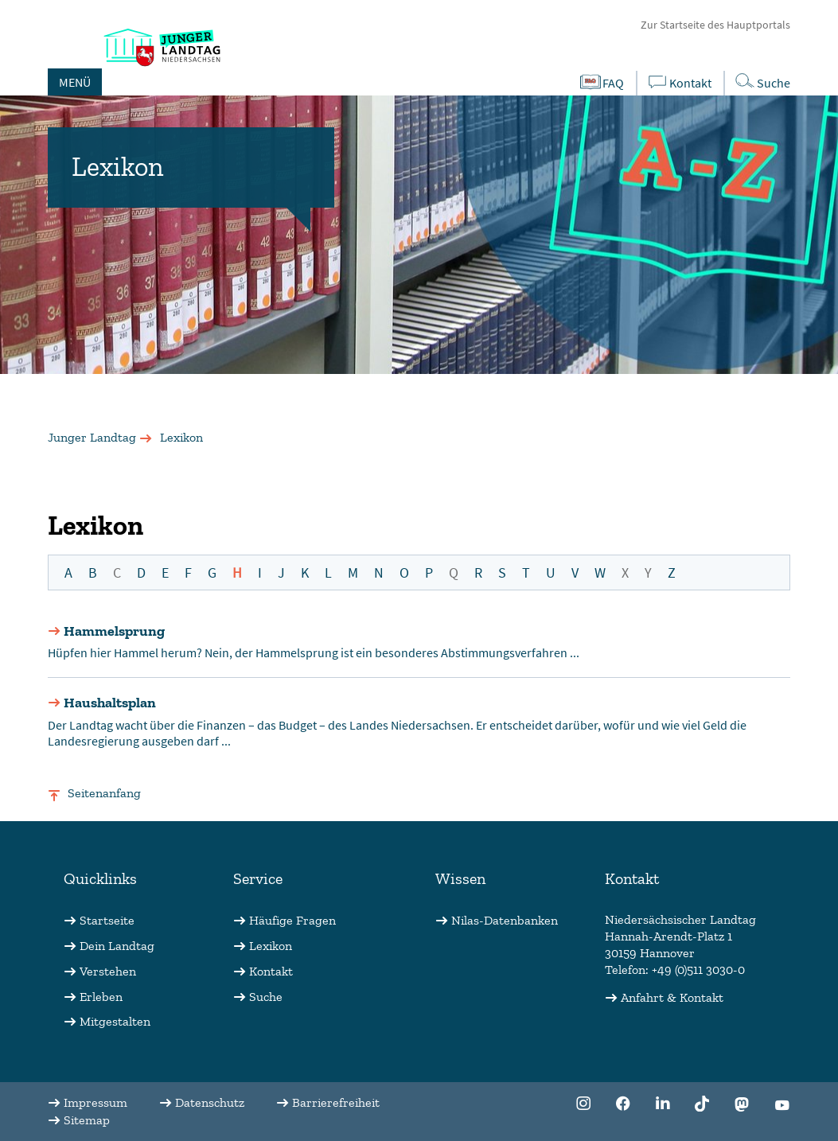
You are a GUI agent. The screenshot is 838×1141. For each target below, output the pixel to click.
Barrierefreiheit (336, 1102)
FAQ (601, 82)
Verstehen (108, 971)
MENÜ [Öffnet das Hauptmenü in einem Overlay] (75, 82)
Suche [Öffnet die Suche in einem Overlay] (761, 81)
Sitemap (87, 1119)
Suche (266, 996)
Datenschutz (209, 1102)
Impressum (95, 1102)
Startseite (107, 920)
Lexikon (270, 945)
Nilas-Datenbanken (504, 920)
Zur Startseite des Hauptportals (715, 25)
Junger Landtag (92, 437)
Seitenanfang (104, 792)
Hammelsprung (114, 631)
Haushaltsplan (110, 702)
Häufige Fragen (292, 920)
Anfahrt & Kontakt (672, 997)
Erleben (101, 996)
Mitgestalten (115, 1021)
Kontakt (678, 82)
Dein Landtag (117, 945)
